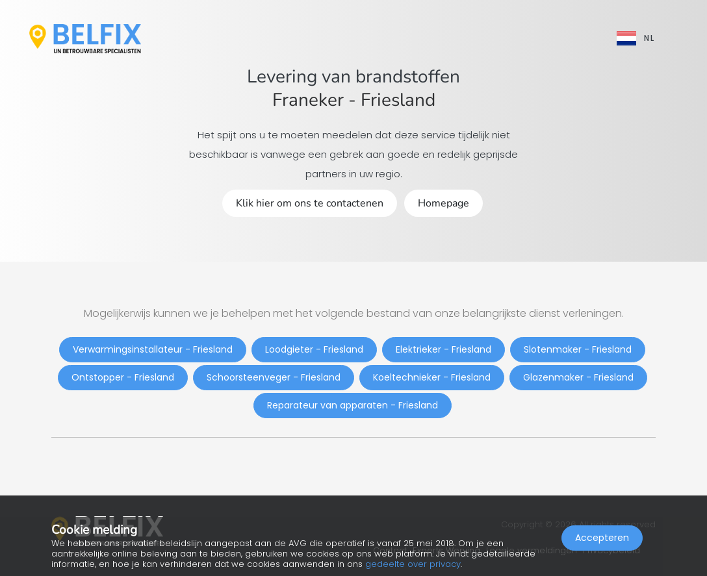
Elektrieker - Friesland (443, 349)
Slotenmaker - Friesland (578, 349)
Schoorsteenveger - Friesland (274, 377)
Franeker (308, 100)
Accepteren (602, 540)
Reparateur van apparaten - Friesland (352, 405)
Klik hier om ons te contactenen (309, 203)
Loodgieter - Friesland (314, 349)
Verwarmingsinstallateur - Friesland (153, 349)
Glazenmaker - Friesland (578, 377)
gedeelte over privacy (413, 564)
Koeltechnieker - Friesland (432, 377)
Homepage (443, 203)
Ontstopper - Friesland (122, 377)
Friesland (398, 100)
